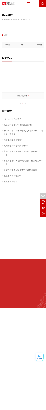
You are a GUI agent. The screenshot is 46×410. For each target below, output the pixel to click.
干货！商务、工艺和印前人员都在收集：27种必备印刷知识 (23, 132)
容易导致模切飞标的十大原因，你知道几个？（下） (23, 153)
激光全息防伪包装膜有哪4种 (16, 146)
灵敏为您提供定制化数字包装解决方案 (20, 170)
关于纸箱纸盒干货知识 (13, 140)
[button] (20, 103)
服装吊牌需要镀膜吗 (12, 176)
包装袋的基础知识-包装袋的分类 (18, 125)
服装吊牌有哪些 (10, 182)
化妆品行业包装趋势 (12, 119)
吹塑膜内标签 (23, 96)
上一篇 (7, 45)
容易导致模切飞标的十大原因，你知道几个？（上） (23, 162)
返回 (23, 45)
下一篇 (39, 45)
